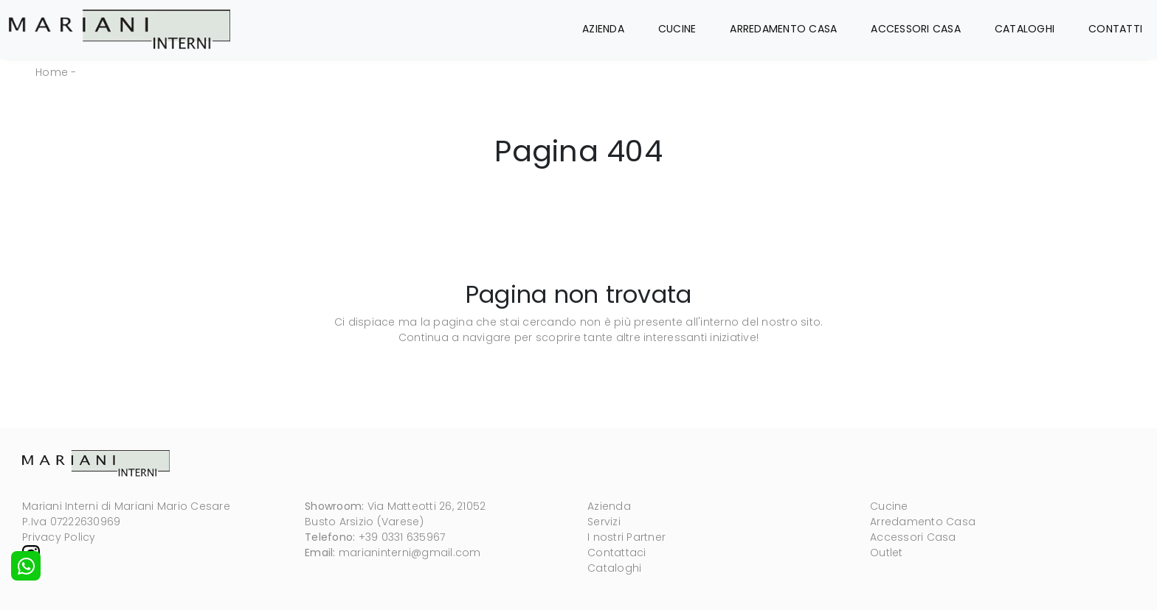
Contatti (1115, 28)
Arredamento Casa (783, 28)
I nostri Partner (626, 537)
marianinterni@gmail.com (410, 552)
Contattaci (616, 552)
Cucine (677, 28)
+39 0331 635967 (402, 537)
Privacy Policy (59, 537)
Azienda (603, 28)
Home (51, 72)
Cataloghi (1024, 28)
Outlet (886, 552)
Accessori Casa (916, 28)
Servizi (604, 521)
